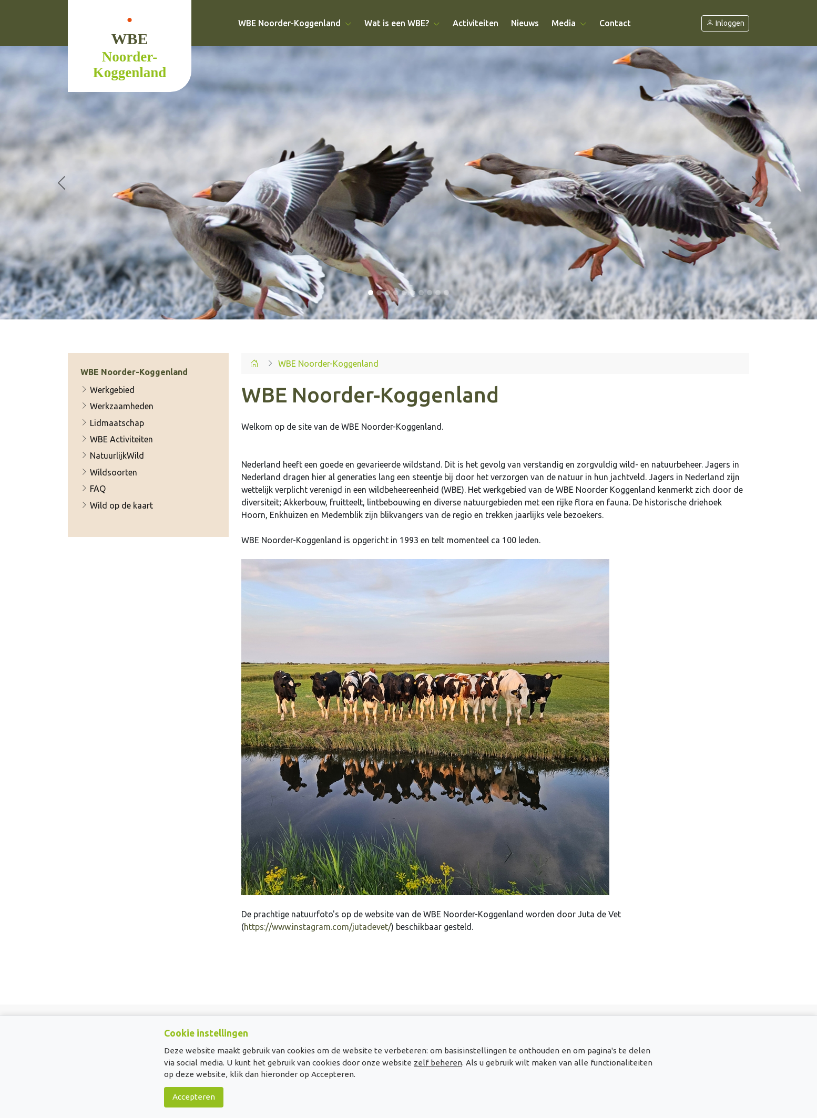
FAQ (93, 488)
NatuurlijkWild (112, 456)
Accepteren (193, 1096)
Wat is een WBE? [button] (402, 23)
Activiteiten (475, 23)
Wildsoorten (108, 472)
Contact (615, 23)
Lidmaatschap (112, 423)
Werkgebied (107, 390)
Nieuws (525, 23)
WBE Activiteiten (116, 439)
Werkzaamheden (117, 406)
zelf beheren (438, 1062)
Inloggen (725, 23)
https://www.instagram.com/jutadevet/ (317, 926)
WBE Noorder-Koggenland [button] (295, 23)
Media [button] (569, 23)
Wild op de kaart (116, 505)
